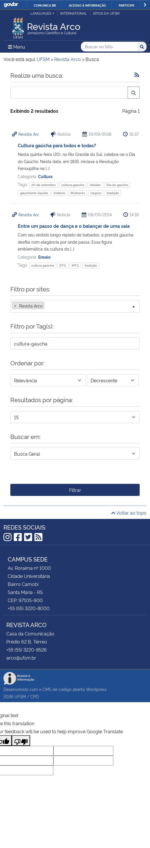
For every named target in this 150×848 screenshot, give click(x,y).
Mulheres (78, 193)
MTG (75, 265)
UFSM (20, 696)
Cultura (45, 176)
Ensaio (44, 256)
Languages (40, 13)
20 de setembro (43, 185)
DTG (62, 265)
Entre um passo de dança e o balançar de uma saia (74, 226)
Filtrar (75, 490)
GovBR (11, 4)
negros (96, 193)
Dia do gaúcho (117, 185)
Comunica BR (45, 5)
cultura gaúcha (72, 185)
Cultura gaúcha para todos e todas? (57, 145)
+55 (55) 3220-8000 (29, 608)
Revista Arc (28, 134)
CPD (34, 696)
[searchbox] (47, 306)
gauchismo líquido (34, 193)
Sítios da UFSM (106, 13)
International (73, 13)
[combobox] (75, 306)
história (59, 193)
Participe (127, 5)
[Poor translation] (21, 740)
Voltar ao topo (129, 512)
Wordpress (96, 689)
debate (95, 185)
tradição (113, 193)
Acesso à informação (87, 5)
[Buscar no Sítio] (109, 47)
